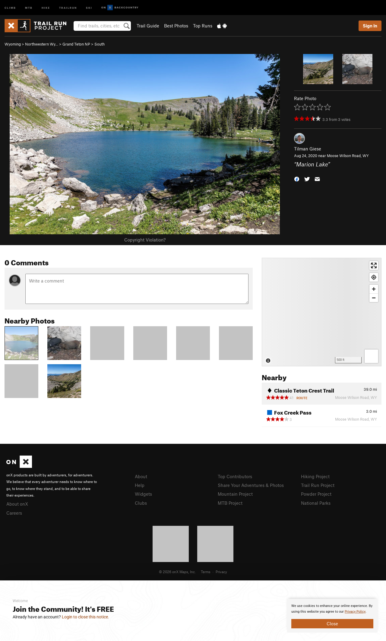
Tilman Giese (307, 148)
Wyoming (13, 44)
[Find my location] (373, 277)
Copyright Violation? (145, 239)
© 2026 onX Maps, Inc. (177, 572)
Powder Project (316, 494)
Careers (14, 513)
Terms (205, 572)
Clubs (141, 503)
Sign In (370, 25)
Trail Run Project (317, 485)
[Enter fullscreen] (373, 265)
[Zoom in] (373, 289)
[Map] (321, 312)
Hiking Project (315, 476)
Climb (10, 7)
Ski (89, 7)
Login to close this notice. (85, 616)
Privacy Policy (355, 612)
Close (332, 623)
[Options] (371, 356)
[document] (332, 615)
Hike (46, 7)
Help (139, 485)
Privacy (221, 572)
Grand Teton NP (76, 44)
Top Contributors (235, 476)
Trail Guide (148, 25)
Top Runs (202, 25)
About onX (17, 504)
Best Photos (176, 25)
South (99, 44)
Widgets (143, 494)
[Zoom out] (373, 297)
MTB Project (230, 503)
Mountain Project (235, 494)
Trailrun (68, 7)
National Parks (316, 503)
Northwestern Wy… (41, 44)
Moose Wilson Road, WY (348, 155)
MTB (29, 7)
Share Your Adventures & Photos (251, 485)
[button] (296, 178)
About (141, 476)
